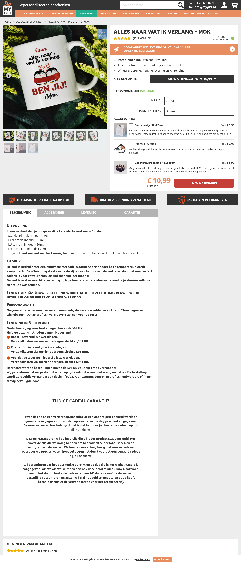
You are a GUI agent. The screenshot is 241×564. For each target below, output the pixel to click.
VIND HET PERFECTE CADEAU (202, 13)
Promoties (153, 13)
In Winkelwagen (204, 183)
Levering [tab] (88, 213)
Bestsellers (131, 13)
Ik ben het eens (162, 559)
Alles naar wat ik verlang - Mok (68, 21)
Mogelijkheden (62, 13)
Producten (108, 13)
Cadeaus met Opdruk (29, 21)
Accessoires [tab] (54, 213)
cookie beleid (143, 559)
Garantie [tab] (132, 213)
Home (7, 21)
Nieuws (172, 13)
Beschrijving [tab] (20, 213)
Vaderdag (87, 13)
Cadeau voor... (34, 13)
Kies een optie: (125, 79)
